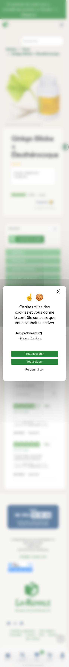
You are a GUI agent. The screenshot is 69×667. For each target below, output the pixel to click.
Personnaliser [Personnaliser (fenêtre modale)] (34, 370)
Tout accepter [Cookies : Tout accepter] (35, 354)
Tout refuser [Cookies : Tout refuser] (34, 362)
